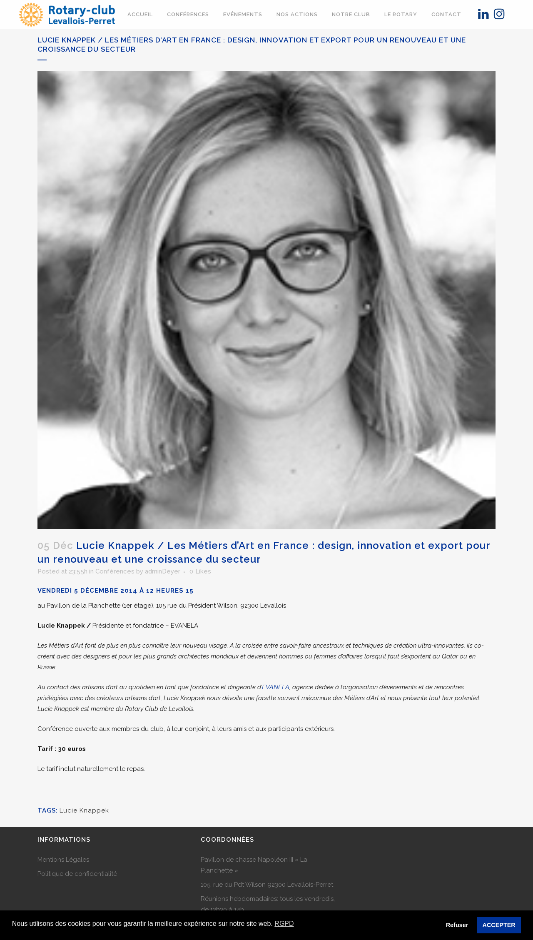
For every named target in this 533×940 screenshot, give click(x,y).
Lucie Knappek (84, 810)
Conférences (114, 571)
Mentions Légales (63, 859)
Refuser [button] (457, 925)
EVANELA (275, 687)
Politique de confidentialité (77, 874)
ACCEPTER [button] (499, 925)
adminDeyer (162, 571)
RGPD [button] (284, 923)
